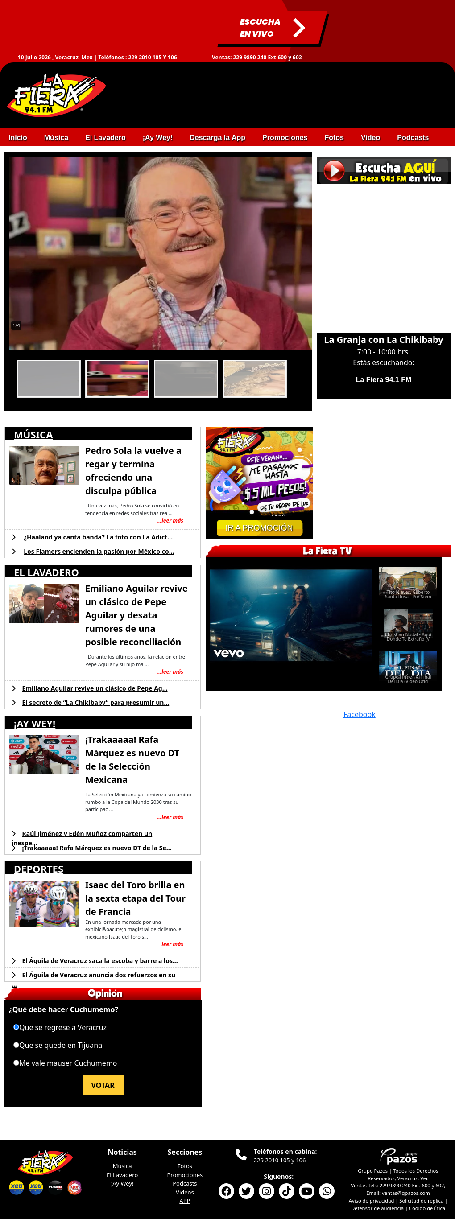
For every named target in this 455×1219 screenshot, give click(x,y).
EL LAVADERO (46, 572)
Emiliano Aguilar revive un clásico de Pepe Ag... (95, 688)
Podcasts (185, 1183)
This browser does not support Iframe (384, 253)
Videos (185, 1192)
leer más (172, 944)
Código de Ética (427, 1208)
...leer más (170, 520)
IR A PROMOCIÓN (259, 527)
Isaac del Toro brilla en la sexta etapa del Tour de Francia (135, 898)
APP (184, 1201)
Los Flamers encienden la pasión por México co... (99, 551)
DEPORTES (38, 868)
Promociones (185, 1175)
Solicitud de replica (421, 1200)
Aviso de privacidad (371, 1200)
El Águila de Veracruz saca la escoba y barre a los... (100, 960)
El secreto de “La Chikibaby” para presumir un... (96, 702)
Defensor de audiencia (377, 1208)
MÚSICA (33, 434)
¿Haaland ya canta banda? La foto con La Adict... (98, 537)
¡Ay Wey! (122, 1183)
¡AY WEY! (34, 723)
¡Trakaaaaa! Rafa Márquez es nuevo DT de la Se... (97, 848)
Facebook (359, 714)
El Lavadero (122, 1175)
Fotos (185, 1166)
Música (122, 1166)
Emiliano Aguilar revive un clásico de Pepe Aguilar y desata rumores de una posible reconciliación (136, 615)
